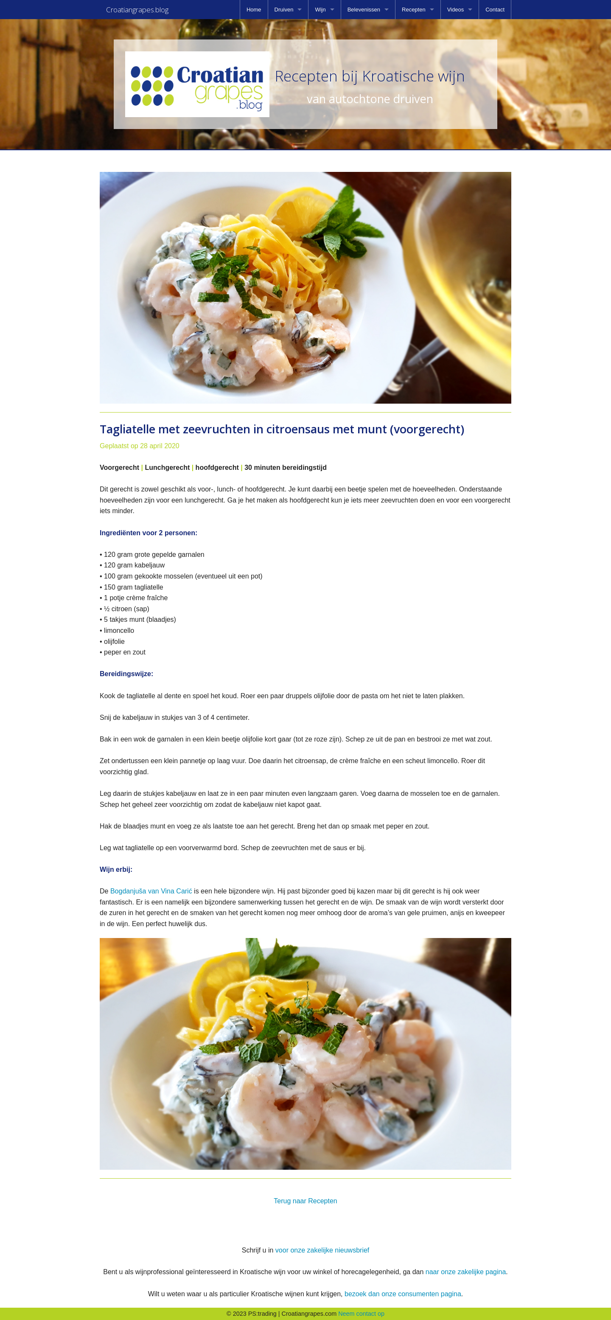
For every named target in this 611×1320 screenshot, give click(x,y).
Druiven (284, 9)
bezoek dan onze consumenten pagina (403, 1294)
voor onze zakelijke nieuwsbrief (322, 1250)
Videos (455, 9)
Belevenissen (364, 9)
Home (254, 9)
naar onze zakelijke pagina (466, 1271)
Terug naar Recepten (305, 1201)
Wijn (320, 9)
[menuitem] (254, 9)
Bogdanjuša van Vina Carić (151, 891)
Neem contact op (361, 1313)
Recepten (414, 9)
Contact (494, 9)
